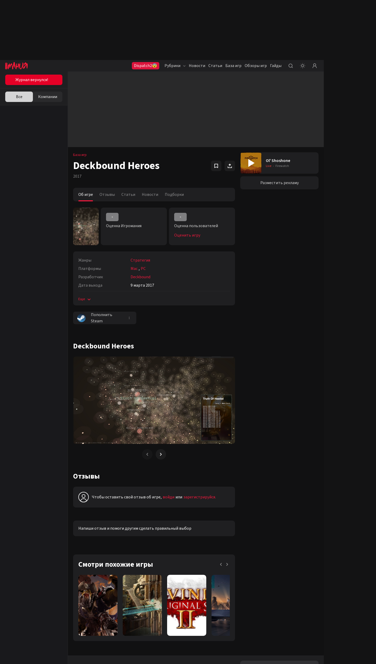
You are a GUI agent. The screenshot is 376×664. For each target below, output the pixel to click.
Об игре (85, 194)
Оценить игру (187, 235)
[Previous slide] (147, 454)
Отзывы (107, 194)
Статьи (215, 66)
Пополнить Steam (94, 318)
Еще (85, 299)
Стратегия (140, 260)
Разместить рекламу (279, 182)
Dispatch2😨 (145, 66)
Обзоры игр (256, 66)
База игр (233, 66)
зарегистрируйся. (199, 497)
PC (143, 268)
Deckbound (140, 277)
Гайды (275, 66)
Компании (47, 97)
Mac (134, 268)
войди (168, 497)
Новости (197, 66)
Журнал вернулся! (31, 80)
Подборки (174, 194)
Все (19, 97)
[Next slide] (161, 454)
